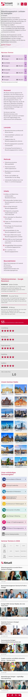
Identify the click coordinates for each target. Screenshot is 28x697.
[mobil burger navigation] (18, 4)
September (23, 551)
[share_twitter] (16, 695)
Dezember (23, 556)
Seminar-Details (6, 44)
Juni (23, 545)
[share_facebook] (12, 695)
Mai (17, 545)
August (17, 551)
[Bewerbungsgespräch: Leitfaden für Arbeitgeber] (22, 4)
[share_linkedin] (19, 695)
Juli (11, 551)
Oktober (11, 556)
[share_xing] (8, 695)
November (17, 556)
